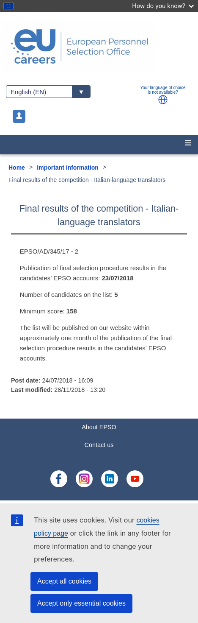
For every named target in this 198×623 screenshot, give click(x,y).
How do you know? (163, 5)
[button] (163, 100)
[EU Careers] (99, 46)
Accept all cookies (64, 581)
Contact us (99, 444)
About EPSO (99, 427)
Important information (67, 167)
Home (16, 167)
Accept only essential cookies (81, 603)
